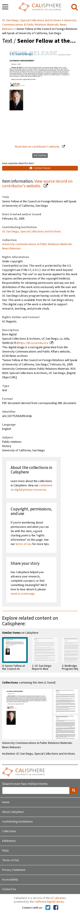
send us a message (23, 594)
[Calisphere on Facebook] (55, 908)
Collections (9, 831)
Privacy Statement (13, 870)
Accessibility (10, 879)
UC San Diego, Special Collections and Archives (32, 20)
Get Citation (40, 155)
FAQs (5, 850)
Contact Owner (40, 168)
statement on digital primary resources (31, 487)
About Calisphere (13, 812)
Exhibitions (9, 841)
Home (5, 802)
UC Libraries (58, 898)
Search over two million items (25, 784)
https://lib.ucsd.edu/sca (33, 343)
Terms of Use (10, 860)
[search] (74, 7)
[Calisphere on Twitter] (47, 908)
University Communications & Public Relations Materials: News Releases (39, 24)
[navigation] (5, 7)
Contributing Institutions (17, 821)
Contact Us (9, 889)
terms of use (24, 544)
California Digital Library (49, 902)
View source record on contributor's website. (37, 183)
